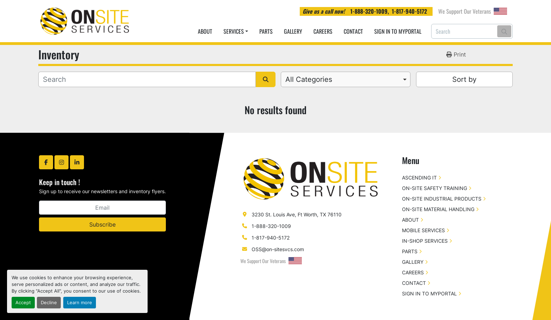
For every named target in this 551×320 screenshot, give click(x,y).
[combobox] (345, 79)
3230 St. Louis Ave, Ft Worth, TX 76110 (297, 214)
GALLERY (293, 31)
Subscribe (102, 224)
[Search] (472, 31)
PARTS (266, 31)
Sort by (464, 79)
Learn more (79, 302)
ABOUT (205, 31)
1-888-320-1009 (369, 11)
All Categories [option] (308, 79)
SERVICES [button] (233, 31)
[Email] (102, 208)
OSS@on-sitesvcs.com (278, 249)
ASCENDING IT (419, 178)
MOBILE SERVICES (423, 230)
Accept (23, 302)
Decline (49, 302)
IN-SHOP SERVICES (425, 241)
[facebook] (46, 162)
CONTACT (353, 31)
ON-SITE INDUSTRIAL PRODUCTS (441, 199)
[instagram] (61, 162)
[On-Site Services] (310, 178)
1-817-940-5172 (409, 11)
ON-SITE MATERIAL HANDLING (438, 209)
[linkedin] (77, 162)
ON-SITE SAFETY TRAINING (434, 188)
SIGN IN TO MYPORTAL (397, 31)
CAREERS (322, 31)
